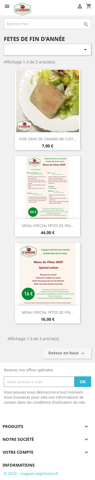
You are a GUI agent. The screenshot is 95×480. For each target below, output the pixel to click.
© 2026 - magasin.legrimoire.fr (31, 473)
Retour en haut (67, 353)
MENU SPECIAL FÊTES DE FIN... (47, 225)
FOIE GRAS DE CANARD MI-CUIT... (47, 138)
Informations (19, 465)
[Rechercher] (47, 23)
